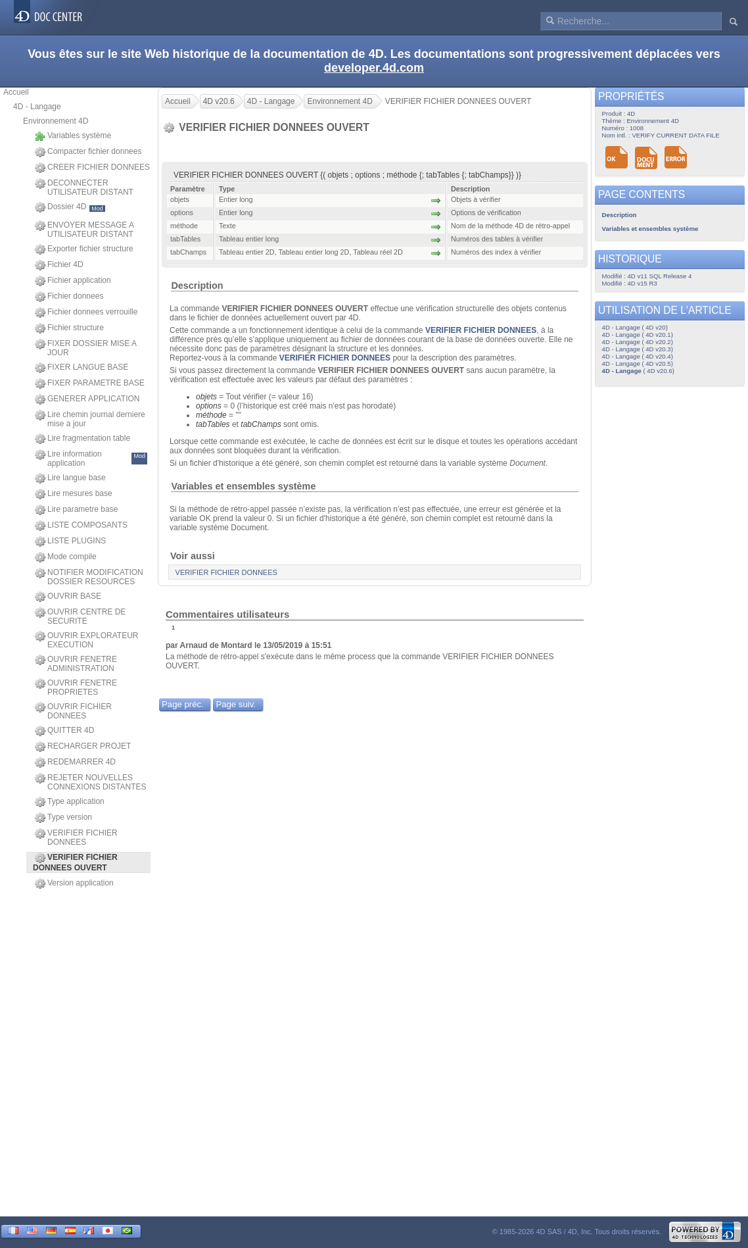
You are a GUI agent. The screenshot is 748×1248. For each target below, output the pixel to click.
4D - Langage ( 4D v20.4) (637, 356)
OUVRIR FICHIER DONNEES (73, 711)
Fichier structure (69, 328)
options (209, 406)
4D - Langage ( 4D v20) (635, 327)
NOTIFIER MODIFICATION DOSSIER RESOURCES (89, 577)
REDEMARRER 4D (75, 762)
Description (197, 285)
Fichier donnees (69, 296)
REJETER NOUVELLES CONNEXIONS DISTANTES (90, 782)
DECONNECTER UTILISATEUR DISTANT (84, 187)
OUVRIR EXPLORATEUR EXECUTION (86, 640)
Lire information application (91, 458)
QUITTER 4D (64, 731)
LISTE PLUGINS (70, 541)
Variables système (73, 136)
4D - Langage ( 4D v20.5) (637, 363)
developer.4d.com (374, 67)
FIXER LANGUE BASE (81, 367)
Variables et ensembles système (243, 486)
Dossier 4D (70, 207)
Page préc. (183, 704)
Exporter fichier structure (84, 249)
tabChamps (261, 424)
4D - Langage (37, 106)
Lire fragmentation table (82, 439)
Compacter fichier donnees (88, 152)
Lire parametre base (76, 510)
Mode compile (66, 557)
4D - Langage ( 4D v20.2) (637, 341)
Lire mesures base (73, 494)
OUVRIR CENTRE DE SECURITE (80, 616)
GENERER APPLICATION (87, 399)
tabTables (213, 424)
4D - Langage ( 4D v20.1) (637, 334)
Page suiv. (236, 704)
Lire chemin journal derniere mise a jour (90, 419)
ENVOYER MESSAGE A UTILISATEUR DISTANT (84, 229)
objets (206, 396)
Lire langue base (70, 478)
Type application (70, 802)
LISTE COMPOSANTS (81, 525)
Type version (63, 817)
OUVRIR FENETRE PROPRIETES (76, 687)
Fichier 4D (59, 265)
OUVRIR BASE (68, 596)
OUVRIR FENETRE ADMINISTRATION (76, 664)
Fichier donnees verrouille (86, 312)
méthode (211, 415)
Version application (74, 883)
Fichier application (73, 281)
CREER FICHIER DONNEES (92, 167)
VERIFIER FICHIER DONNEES (76, 837)
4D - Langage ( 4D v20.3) (637, 349)
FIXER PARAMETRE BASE (90, 383)
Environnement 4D (55, 121)
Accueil (16, 92)
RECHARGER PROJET (83, 746)
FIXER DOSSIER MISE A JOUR (85, 348)
